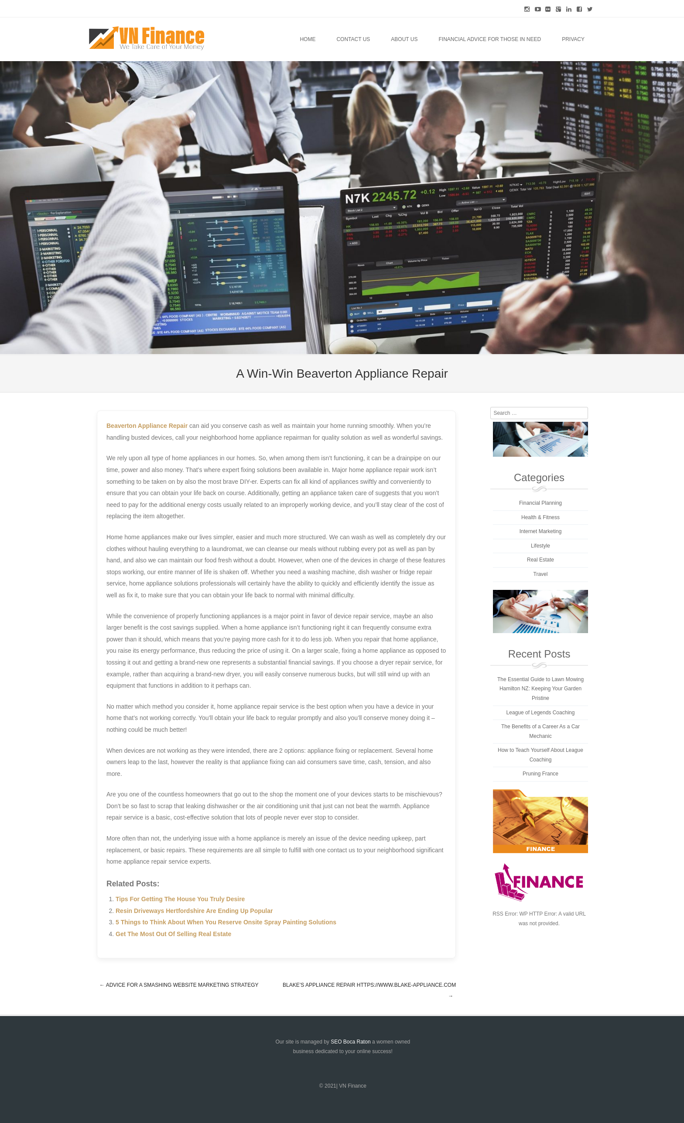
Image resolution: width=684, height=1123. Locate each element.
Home (307, 39)
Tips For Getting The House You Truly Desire (180, 899)
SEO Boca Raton (350, 1042)
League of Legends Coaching (540, 713)
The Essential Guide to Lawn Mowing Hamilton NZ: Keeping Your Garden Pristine (540, 688)
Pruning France (540, 774)
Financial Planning (540, 503)
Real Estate (540, 560)
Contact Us (353, 39)
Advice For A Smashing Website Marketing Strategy (179, 985)
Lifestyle (540, 546)
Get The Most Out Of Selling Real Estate (173, 933)
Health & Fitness (540, 517)
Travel (541, 574)
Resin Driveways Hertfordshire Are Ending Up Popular (194, 910)
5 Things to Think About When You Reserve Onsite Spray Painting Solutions (226, 922)
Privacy (573, 39)
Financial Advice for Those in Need (489, 39)
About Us (404, 39)
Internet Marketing (541, 531)
